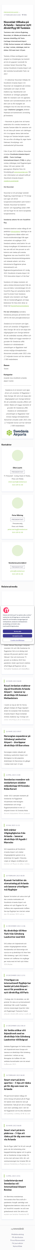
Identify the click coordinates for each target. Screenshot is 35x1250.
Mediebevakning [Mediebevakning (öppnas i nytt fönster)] (17, 1234)
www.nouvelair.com (21, 172)
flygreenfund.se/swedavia (20, 306)
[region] (17, 625)
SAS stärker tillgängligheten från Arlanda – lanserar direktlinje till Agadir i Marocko (15, 836)
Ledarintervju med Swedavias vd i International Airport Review (15, 1185)
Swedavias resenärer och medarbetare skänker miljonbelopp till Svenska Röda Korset (16, 784)
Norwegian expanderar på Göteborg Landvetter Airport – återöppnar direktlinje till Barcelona (17, 741)
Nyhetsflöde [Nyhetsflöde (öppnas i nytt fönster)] (17, 1246)
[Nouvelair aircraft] (17, 602)
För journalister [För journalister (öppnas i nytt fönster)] (17, 1243)
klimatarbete (15, 231)
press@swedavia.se (17, 571)
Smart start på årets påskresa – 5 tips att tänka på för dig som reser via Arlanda (17, 1135)
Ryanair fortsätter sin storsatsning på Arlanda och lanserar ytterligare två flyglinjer (16, 885)
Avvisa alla (17, 631)
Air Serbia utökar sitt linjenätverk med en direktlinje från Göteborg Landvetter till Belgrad (17, 1035)
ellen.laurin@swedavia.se (17, 482)
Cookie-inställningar (17, 640)
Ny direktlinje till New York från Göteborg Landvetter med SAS (15, 933)
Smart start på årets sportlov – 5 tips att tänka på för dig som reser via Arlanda (17, 1084)
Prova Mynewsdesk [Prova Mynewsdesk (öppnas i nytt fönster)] (17, 1240)
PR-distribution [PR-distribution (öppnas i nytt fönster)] (17, 1237)
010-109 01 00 (17, 485)
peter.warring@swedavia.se (17, 529)
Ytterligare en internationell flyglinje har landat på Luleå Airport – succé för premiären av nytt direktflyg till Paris (17, 986)
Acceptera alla (17, 636)
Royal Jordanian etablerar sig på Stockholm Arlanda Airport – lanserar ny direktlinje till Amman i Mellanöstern (17, 691)
